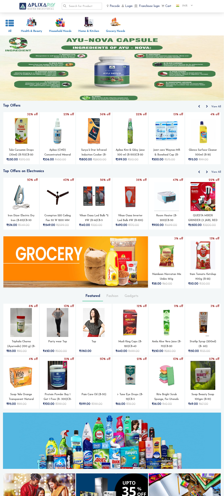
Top (94, 343)
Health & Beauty (31, 31)
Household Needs (60, 31)
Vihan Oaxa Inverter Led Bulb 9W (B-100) (130, 220)
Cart (168, 6)
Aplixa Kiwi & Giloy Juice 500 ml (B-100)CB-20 (130, 154)
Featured (92, 298)
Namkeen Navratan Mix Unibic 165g (166, 278)
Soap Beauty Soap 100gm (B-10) (203, 399)
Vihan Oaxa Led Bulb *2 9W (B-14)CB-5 (93, 220)
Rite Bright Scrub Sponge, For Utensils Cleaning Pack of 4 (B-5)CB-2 (166, 399)
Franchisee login (149, 6)
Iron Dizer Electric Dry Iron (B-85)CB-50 (21, 220)
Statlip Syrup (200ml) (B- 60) (203, 346)
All (9, 31)
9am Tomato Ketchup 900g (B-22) (203, 278)
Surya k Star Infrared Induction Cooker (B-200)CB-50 (94, 155)
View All (216, 108)
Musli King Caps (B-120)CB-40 (130, 346)
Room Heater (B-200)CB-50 (166, 220)
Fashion (112, 298)
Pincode (115, 6)
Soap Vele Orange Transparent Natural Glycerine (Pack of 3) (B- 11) (21, 399)
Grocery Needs (115, 31)
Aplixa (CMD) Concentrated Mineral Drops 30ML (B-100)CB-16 (57, 155)
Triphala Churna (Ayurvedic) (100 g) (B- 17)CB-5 (21, 346)
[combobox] (183, 6)
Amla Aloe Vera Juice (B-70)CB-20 (166, 346)
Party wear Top (57, 343)
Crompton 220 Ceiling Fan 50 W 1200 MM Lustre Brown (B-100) (57, 221)
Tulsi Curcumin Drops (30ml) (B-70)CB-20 (21, 154)
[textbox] (84, 6)
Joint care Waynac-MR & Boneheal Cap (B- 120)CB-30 (166, 155)
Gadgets (131, 298)
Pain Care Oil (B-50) (93, 396)
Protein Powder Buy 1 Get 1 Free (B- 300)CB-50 (57, 399)
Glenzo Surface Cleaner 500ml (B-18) (203, 154)
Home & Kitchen (88, 31)
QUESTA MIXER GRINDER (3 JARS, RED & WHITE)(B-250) (202, 221)
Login (128, 6)
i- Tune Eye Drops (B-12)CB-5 (130, 399)
